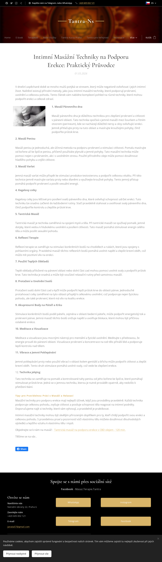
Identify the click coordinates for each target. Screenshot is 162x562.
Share (22, 449)
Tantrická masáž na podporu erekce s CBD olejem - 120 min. (90, 430)
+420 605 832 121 (87, 3)
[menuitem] (15, 38)
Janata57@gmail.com (18, 526)
